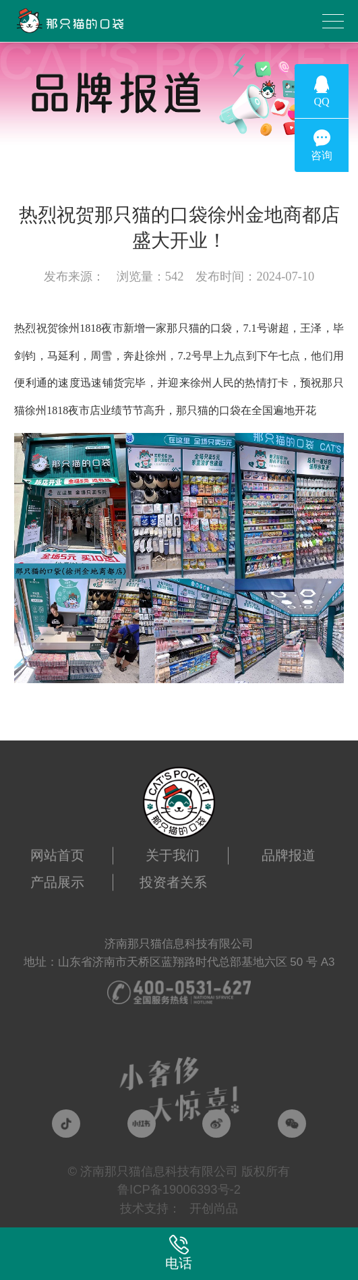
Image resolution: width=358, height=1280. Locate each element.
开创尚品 (213, 1208)
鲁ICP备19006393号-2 (179, 1189)
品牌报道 (289, 847)
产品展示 (57, 874)
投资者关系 (173, 874)
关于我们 (173, 847)
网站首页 (57, 847)
